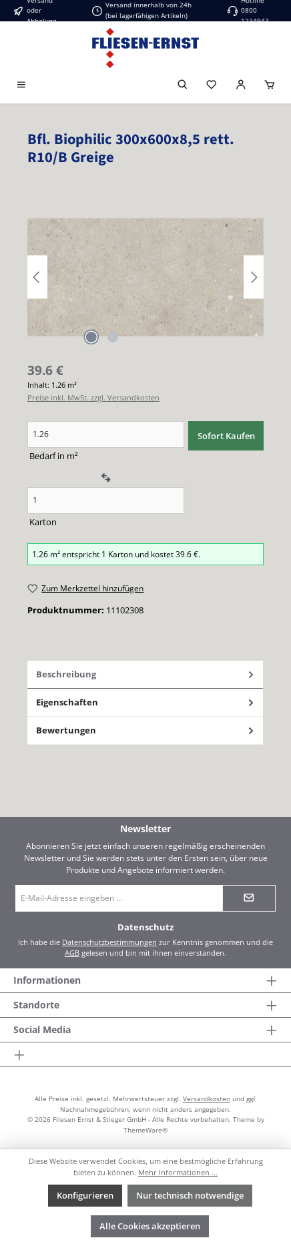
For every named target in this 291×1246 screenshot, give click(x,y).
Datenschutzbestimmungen (109, 942)
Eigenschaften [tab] (146, 702)
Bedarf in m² (53, 456)
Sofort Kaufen (226, 436)
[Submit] (249, 898)
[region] (145, 277)
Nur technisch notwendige (190, 1195)
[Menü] (21, 86)
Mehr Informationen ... (178, 1172)
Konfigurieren (85, 1195)
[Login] (241, 86)
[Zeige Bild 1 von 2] (91, 337)
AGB (72, 953)
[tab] (145, 675)
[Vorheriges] (37, 277)
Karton (43, 522)
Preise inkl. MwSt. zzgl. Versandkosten (93, 397)
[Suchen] (183, 86)
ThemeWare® (145, 1130)
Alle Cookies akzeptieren (149, 1226)
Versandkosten (206, 1098)
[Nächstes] (254, 277)
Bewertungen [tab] (146, 730)
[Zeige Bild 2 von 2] (112, 337)
